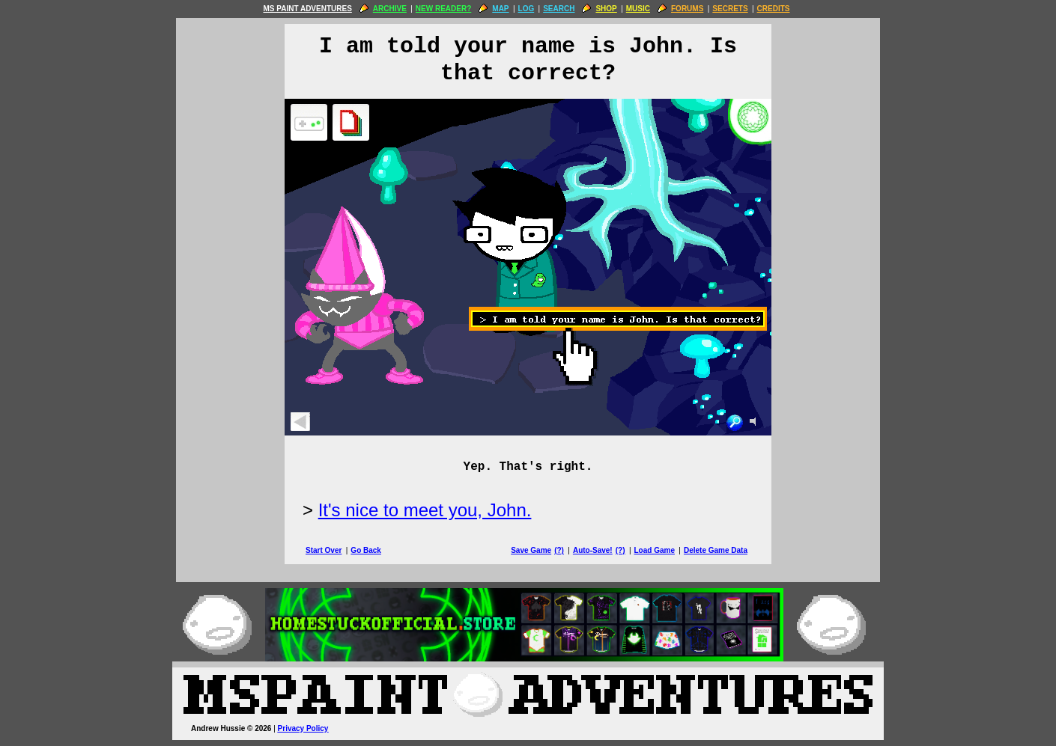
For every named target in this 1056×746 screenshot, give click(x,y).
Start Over (324, 550)
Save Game (531, 550)
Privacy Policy (303, 728)
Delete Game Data (715, 550)
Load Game (654, 550)
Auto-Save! (593, 550)
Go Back (366, 550)
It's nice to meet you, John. (425, 510)
